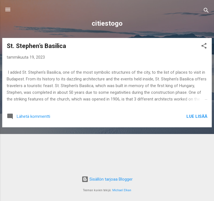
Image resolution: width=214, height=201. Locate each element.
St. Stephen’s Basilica (36, 45)
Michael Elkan (121, 190)
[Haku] (206, 11)
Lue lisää (196, 116)
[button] (204, 46)
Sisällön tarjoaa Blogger (107, 179)
